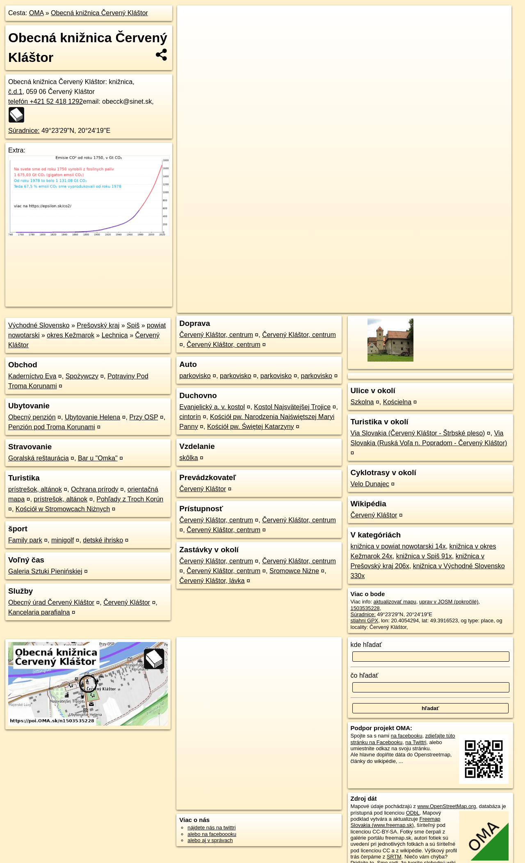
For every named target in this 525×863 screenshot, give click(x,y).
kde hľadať (366, 644)
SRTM (394, 857)
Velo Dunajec (370, 483)
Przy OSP (143, 417)
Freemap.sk (412, 293)
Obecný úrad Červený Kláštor (51, 602)
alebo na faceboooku (211, 834)
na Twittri (415, 742)
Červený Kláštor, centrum (216, 334)
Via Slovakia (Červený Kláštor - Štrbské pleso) (418, 433)
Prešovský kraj (98, 325)
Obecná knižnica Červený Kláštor (99, 12)
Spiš (133, 325)
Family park (25, 540)
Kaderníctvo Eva (32, 376)
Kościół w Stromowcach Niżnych (63, 509)
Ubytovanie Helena (92, 417)
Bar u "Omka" (98, 458)
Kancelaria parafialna (39, 612)
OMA (36, 12)
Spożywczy (82, 376)
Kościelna (397, 401)
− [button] (191, 32)
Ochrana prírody (95, 489)
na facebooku (406, 736)
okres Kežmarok (70, 335)
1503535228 (365, 608)
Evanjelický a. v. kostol (212, 406)
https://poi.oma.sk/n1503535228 (474, 293)
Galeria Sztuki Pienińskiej (45, 571)
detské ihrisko (103, 540)
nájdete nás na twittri (211, 827)
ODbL (413, 813)
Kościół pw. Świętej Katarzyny (250, 426)
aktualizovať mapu (395, 602)
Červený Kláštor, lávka (211, 580)
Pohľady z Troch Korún (129, 499)
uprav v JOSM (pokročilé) (448, 602)
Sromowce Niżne (294, 570)
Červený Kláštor (126, 602)
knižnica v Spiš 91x (424, 556)
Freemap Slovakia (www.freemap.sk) (396, 822)
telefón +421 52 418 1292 (45, 101)
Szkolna (362, 401)
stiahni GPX (365, 620)
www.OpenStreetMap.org (446, 806)
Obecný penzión (32, 417)
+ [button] (191, 19)
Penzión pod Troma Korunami (51, 427)
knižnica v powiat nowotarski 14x (398, 546)
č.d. (15, 91)
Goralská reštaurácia (38, 458)
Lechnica (115, 335)
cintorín (190, 416)
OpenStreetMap (370, 293)
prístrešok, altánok (35, 489)
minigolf (62, 540)
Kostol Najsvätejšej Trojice (292, 406)
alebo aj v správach (210, 840)
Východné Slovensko (38, 325)
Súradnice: (24, 130)
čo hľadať (365, 675)
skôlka (188, 457)
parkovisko (194, 375)
